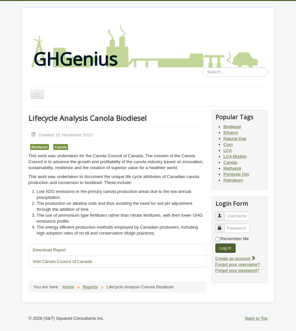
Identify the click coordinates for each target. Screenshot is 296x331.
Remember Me (235, 238)
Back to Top (256, 318)
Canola (61, 147)
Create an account (235, 258)
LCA (228, 150)
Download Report (49, 249)
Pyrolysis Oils (236, 174)
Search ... (202, 67)
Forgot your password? (237, 270)
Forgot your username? (237, 264)
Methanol (232, 168)
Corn (228, 144)
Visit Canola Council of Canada (62, 261)
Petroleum (233, 180)
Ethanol (231, 132)
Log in (225, 247)
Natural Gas (235, 138)
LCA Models (235, 156)
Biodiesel (39, 147)
